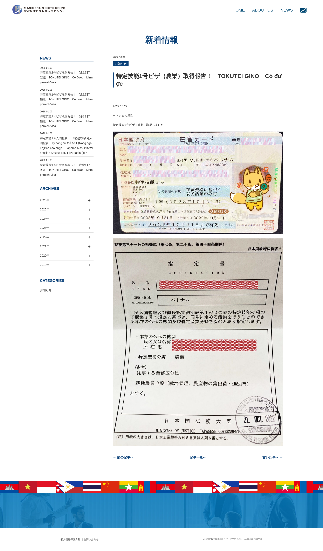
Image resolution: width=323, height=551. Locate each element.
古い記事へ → (272, 457)
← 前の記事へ (123, 457)
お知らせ (120, 63)
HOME (238, 10)
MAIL (303, 10)
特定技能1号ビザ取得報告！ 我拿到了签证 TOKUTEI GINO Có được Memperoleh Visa (66, 99)
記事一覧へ (198, 457)
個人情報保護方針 (70, 539)
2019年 (44, 264)
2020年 (44, 255)
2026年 (44, 200)
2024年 (44, 218)
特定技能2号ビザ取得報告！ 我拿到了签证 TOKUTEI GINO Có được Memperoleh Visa (66, 77)
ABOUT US (262, 10)
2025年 (44, 209)
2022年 (44, 237)
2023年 (44, 227)
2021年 (44, 246)
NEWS (286, 10)
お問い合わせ (91, 539)
